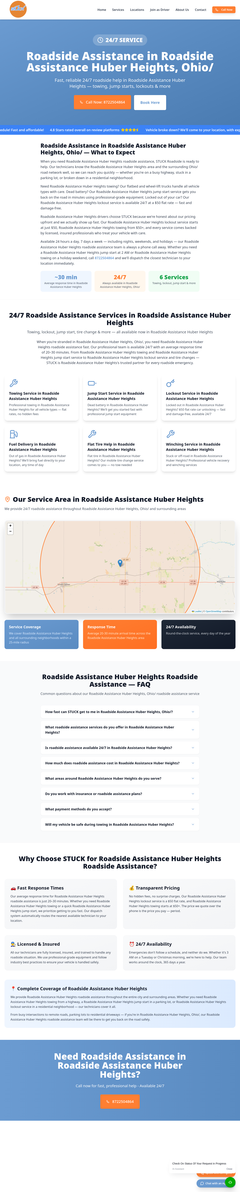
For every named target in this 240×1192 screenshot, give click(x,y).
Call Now (223, 9)
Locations (137, 10)
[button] (120, 563)
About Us (182, 10)
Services (118, 10)
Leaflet (196, 611)
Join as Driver (160, 10)
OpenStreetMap (213, 611)
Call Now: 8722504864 (102, 102)
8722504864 (104, 258)
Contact (200, 10)
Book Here (150, 102)
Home (101, 10)
